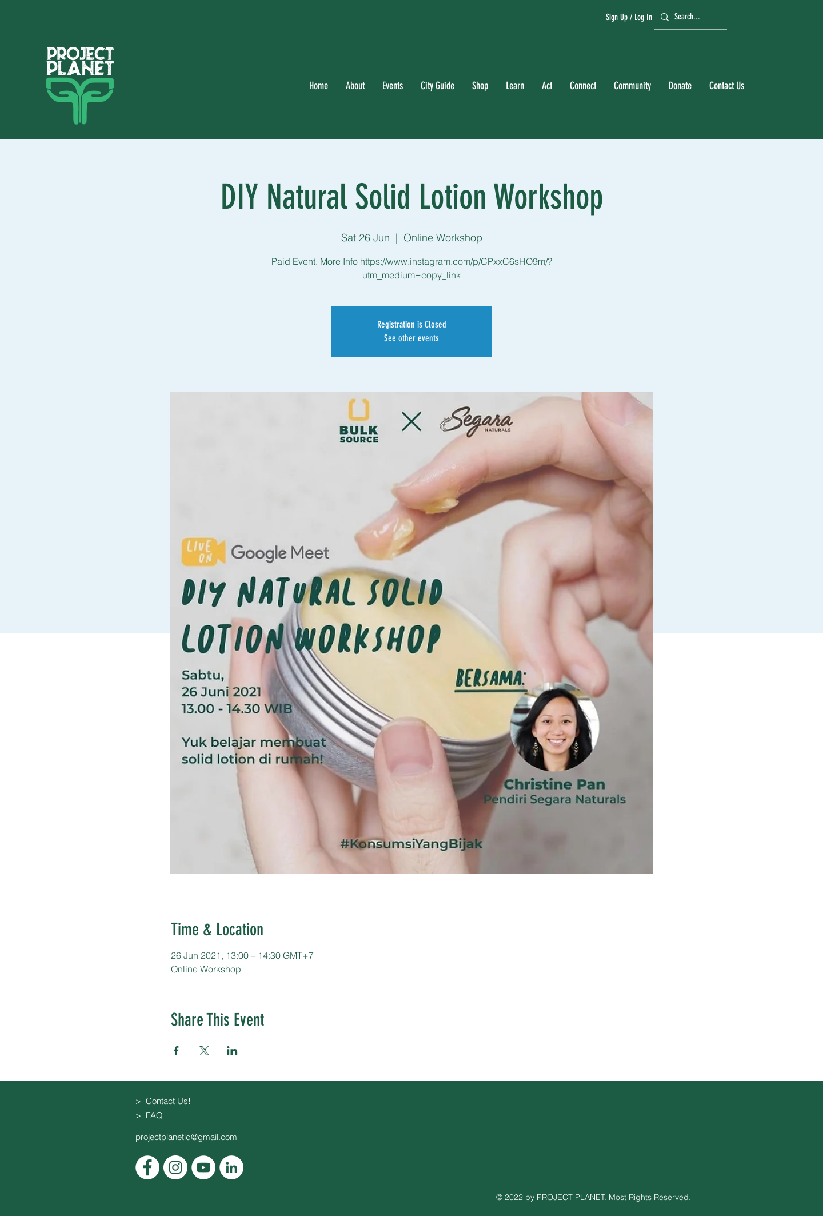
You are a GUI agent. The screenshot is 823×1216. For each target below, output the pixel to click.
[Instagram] (175, 1167)
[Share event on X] (204, 1050)
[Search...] (688, 17)
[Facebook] (147, 1167)
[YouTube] (203, 1167)
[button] (355, 86)
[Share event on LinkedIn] (232, 1050)
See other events (411, 338)
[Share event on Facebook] (176, 1050)
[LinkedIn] (231, 1167)
